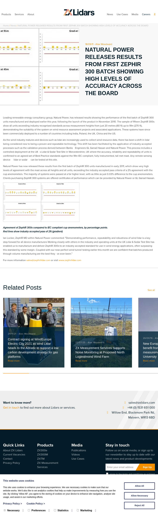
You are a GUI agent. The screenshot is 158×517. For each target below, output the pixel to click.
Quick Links (13, 445)
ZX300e (42, 450)
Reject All (139, 505)
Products (6, 14)
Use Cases (122, 14)
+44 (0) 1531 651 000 (138, 407)
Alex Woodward (103, 44)
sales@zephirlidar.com (38, 260)
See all (151, 290)
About (30, 14)
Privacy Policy (11, 463)
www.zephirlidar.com (70, 260)
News (110, 14)
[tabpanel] (33, 333)
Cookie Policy (36, 503)
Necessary (12, 510)
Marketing (84, 510)
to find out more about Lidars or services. (39, 405)
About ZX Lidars (13, 450)
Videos (75, 455)
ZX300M (42, 455)
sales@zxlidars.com (139, 402)
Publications (78, 450)
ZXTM (41, 459)
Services (19, 14)
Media (135, 14)
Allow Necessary (139, 495)
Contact (7, 459)
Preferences (37, 510)
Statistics (61, 510)
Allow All (139, 486)
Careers (146, 14)
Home (6, 25)
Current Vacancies (14, 455)
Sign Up (147, 467)
